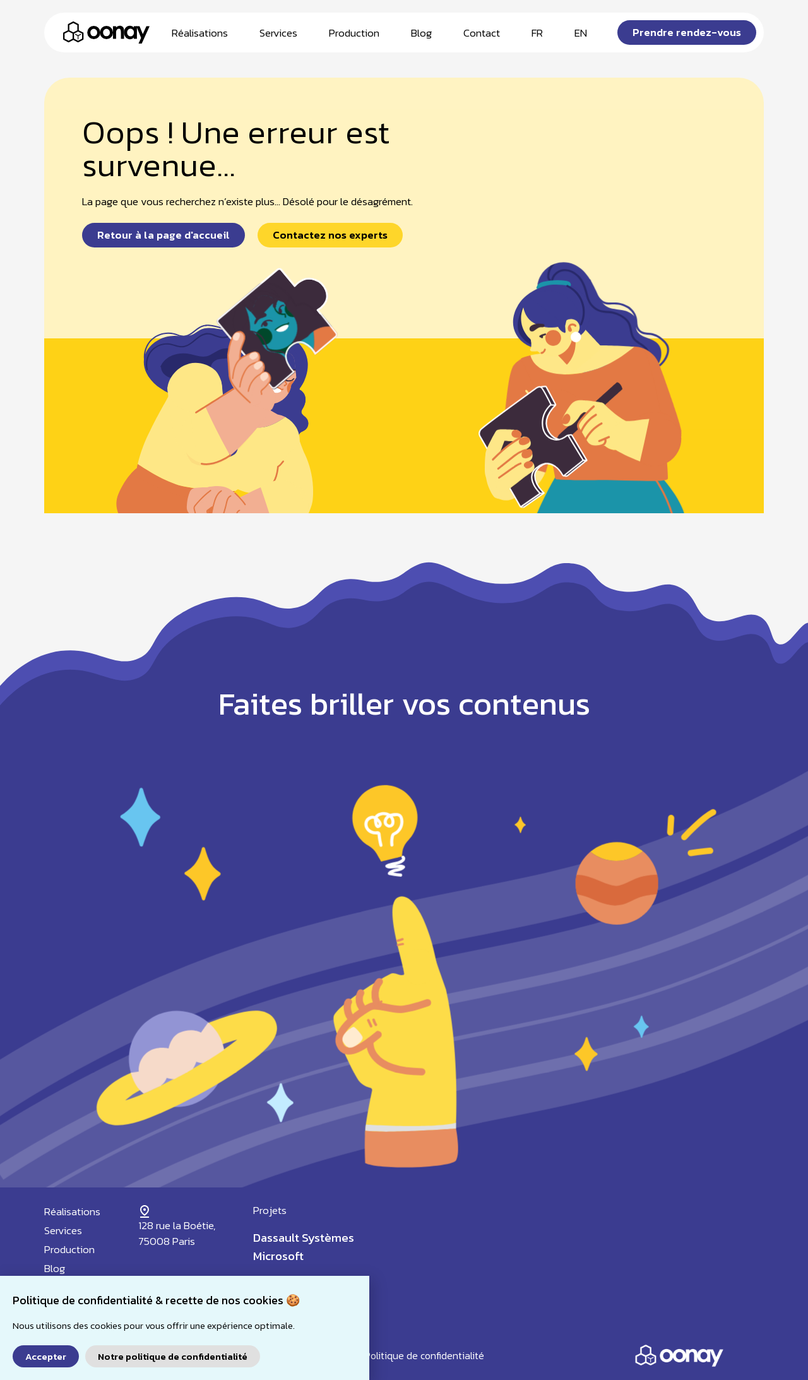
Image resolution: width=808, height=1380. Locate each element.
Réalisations (200, 33)
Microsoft (278, 1256)
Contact (481, 33)
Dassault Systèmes (303, 1237)
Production (354, 33)
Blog (421, 33)
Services (278, 33)
